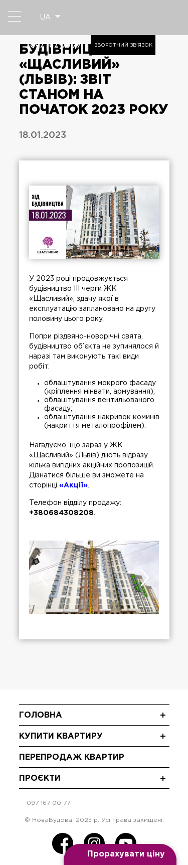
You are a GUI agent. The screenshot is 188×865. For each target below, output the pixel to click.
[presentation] (44, 578)
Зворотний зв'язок (123, 45)
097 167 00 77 (55, 45)
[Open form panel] (120, 854)
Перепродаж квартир (71, 757)
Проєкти (40, 778)
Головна (40, 715)
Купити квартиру (61, 736)
